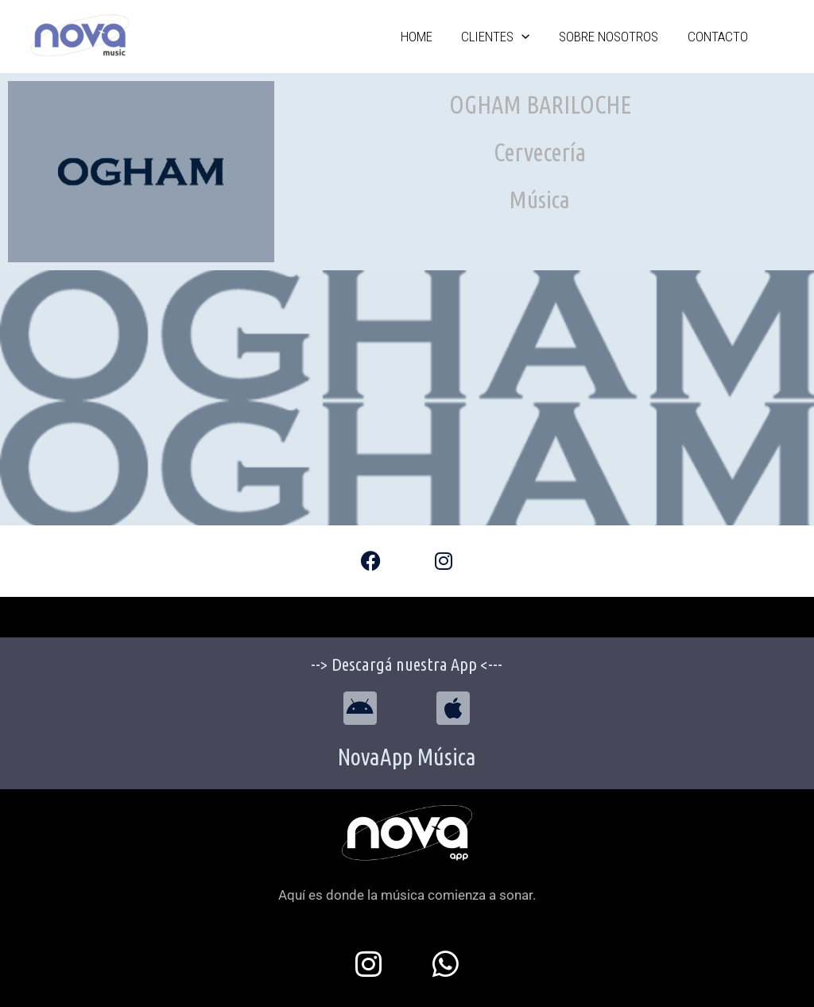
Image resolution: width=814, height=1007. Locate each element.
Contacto (724, 37)
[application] (555, 37)
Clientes (528, 37)
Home (463, 37)
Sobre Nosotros (628, 37)
